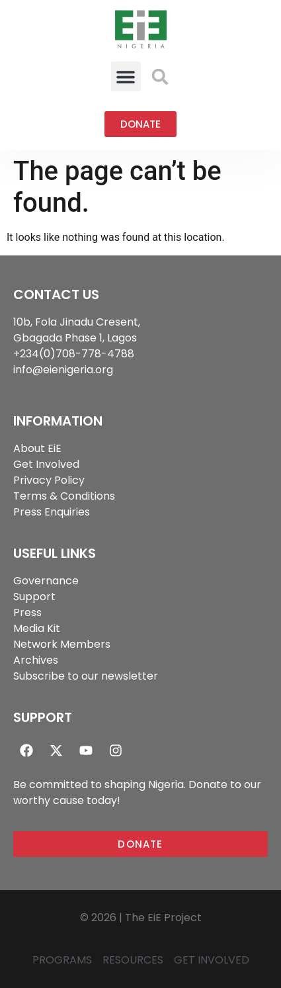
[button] (126, 76)
